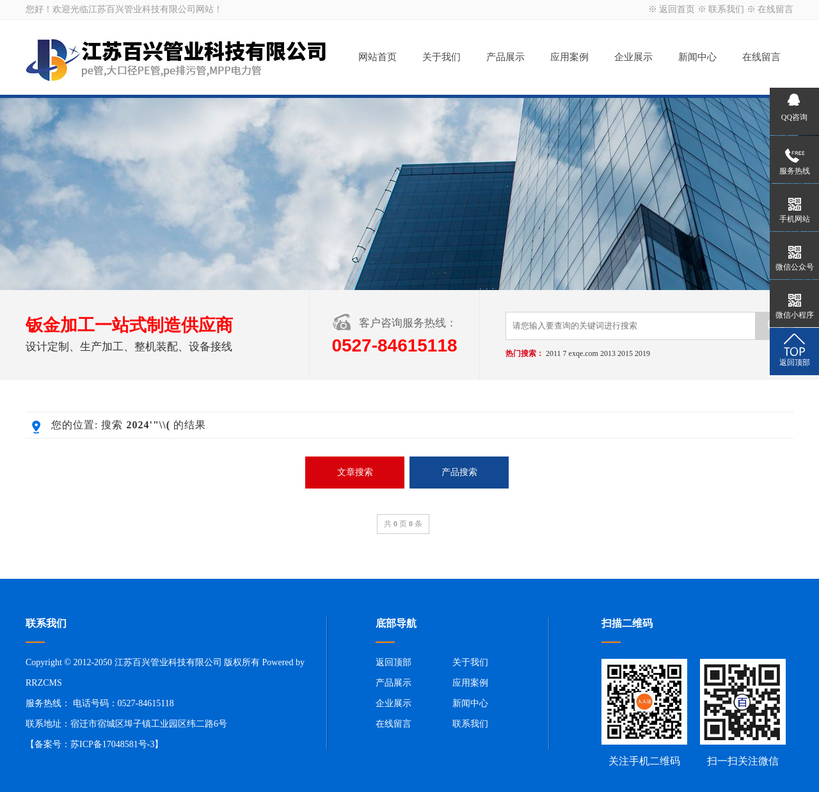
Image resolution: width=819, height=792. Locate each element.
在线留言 (775, 9)
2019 (642, 353)
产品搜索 (459, 472)
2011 (553, 353)
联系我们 (726, 9)
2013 (608, 353)
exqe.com (583, 353)
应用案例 (569, 57)
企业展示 (633, 57)
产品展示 (505, 57)
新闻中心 (697, 57)
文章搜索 (355, 472)
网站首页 (377, 57)
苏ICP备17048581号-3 (112, 744)
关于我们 (441, 57)
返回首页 (677, 9)
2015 (625, 353)
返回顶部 (393, 662)
